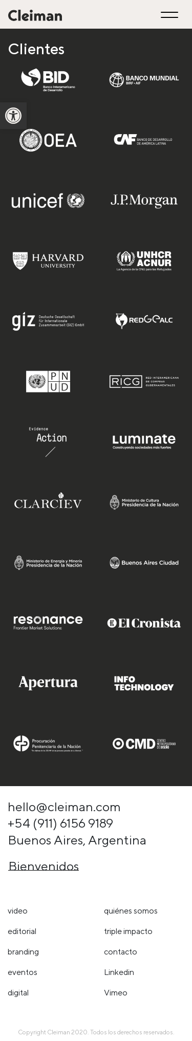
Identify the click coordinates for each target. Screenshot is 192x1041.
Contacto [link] (120, 952)
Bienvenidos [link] (43, 866)
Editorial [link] (22, 931)
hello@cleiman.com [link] (64, 806)
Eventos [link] (22, 972)
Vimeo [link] (115, 992)
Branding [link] (23, 952)
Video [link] (18, 911)
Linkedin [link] (119, 972)
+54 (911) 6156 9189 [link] (60, 823)
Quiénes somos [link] (131, 911)
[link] (13, 115)
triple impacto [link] (128, 931)
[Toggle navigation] (171, 14)
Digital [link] (18, 992)
